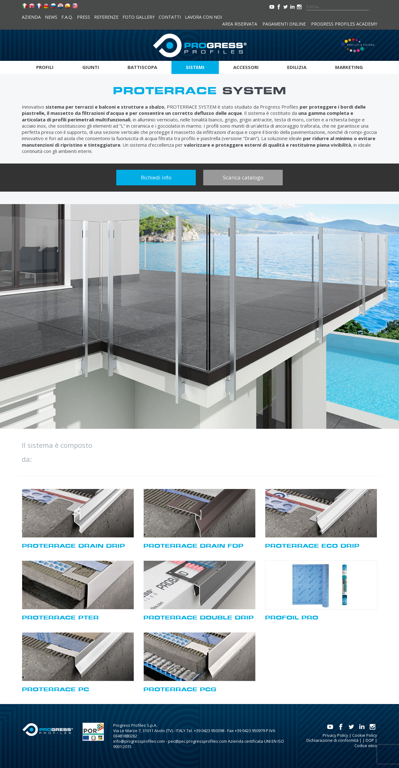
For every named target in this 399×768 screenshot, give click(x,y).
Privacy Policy (335, 735)
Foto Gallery (139, 17)
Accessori (246, 67)
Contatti (170, 17)
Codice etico (365, 745)
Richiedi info (156, 177)
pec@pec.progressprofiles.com (197, 741)
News (51, 17)
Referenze (106, 17)
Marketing (349, 67)
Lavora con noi (203, 17)
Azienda (31, 17)
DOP (370, 740)
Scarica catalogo (243, 177)
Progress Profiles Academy (344, 24)
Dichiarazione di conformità (332, 740)
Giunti (90, 67)
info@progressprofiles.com (139, 741)
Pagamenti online (284, 24)
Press (83, 17)
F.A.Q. (67, 17)
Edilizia (296, 67)
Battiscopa (142, 67)
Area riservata (239, 24)
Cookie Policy (364, 735)
